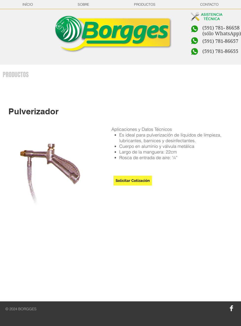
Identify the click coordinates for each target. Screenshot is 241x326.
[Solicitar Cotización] (132, 181)
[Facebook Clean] (231, 308)
